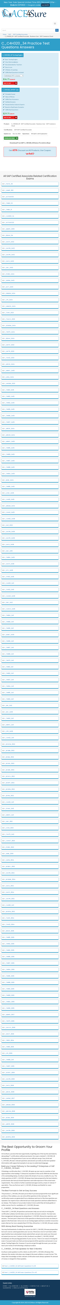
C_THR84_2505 (9, 1002)
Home (4, 34)
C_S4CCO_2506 (9, 1027)
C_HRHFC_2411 (9, 725)
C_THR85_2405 (9, 448)
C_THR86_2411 (9, 654)
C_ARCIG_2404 (9, 364)
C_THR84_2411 (9, 615)
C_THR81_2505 (9, 1047)
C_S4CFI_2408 (9, 564)
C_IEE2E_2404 (9, 480)
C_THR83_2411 (9, 699)
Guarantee (7, 1288)
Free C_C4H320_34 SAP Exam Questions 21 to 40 (20, 1272)
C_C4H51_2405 (9, 499)
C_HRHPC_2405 (9, 441)
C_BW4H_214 (8, 235)
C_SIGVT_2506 (9, 1034)
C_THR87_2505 (9, 963)
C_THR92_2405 (9, 403)
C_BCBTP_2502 (9, 783)
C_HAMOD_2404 (10, 306)
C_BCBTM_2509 (9, 1137)
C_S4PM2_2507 (9, 1098)
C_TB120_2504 (9, 1040)
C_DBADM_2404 (9, 293)
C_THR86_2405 (9, 487)
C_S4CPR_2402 (9, 255)
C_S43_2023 (8, 525)
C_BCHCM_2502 (9, 744)
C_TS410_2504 (9, 918)
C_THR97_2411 (9, 680)
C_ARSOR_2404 (9, 435)
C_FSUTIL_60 (8, 184)
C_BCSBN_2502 (9, 751)
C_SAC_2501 (8, 821)
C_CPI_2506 (8, 1053)
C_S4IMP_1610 (8, 190)
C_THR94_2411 (9, 686)
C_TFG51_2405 (9, 577)
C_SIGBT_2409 (9, 635)
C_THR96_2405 (9, 416)
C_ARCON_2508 (9, 1111)
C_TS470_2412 (9, 834)
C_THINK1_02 (8, 203)
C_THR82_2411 (9, 673)
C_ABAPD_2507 (9, 1015)
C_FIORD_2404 (9, 274)
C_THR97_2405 (9, 422)
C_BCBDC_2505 (9, 866)
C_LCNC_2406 (9, 493)
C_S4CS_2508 (9, 1085)
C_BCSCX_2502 (9, 776)
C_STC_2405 (8, 570)
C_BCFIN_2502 (9, 796)
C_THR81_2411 (8, 667)
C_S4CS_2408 (9, 544)
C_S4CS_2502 (9, 886)
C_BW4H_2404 (9, 338)
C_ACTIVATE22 (9, 222)
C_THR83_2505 (9, 989)
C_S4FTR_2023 (9, 351)
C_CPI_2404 (8, 300)
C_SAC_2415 (8, 551)
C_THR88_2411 (9, 1060)
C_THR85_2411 (9, 693)
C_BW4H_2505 (9, 931)
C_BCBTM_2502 (9, 912)
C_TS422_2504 (9, 924)
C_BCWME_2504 (9, 879)
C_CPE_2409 (8, 731)
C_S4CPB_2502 (9, 873)
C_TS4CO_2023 (9, 319)
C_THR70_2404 (9, 332)
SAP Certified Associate (20, 34)
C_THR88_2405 (9, 467)
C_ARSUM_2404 (9, 506)
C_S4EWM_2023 (9, 383)
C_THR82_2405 (9, 396)
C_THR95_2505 (9, 976)
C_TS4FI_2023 (9, 313)
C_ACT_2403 (8, 287)
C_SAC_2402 (8, 268)
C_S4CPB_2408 (9, 532)
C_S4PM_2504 (9, 860)
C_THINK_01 (8, 210)
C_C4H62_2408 (9, 519)
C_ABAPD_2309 (9, 229)
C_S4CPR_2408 (9, 538)
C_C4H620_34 (9, 216)
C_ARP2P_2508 (9, 1124)
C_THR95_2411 (9, 628)
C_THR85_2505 (9, 937)
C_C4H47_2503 (9, 841)
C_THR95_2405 (9, 409)
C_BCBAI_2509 (9, 1118)
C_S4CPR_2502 (9, 899)
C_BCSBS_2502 (9, 770)
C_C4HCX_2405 (9, 609)
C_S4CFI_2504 (9, 892)
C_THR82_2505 (9, 950)
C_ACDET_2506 (9, 1073)
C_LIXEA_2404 (9, 377)
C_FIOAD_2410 (9, 809)
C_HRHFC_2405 (9, 371)
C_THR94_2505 (9, 970)
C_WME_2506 (8, 854)
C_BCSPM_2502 (9, 789)
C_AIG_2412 (8, 705)
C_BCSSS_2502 (9, 763)
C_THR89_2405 (9, 454)
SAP (9, 34)
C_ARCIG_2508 (9, 1092)
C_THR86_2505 (9, 957)
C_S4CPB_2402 (9, 248)
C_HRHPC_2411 (9, 815)
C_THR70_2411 (9, 660)
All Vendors (13, 1286)
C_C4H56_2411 (9, 905)
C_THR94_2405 (9, 474)
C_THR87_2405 (9, 461)
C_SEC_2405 (8, 712)
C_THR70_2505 (9, 1021)
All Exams (24, 1286)
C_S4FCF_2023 (9, 345)
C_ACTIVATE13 (9, 197)
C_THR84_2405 (9, 557)
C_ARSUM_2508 (9, 1105)
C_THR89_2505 (9, 995)
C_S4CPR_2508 (9, 1131)
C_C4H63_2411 (9, 583)
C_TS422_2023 (9, 358)
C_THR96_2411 (9, 641)
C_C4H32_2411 (9, 802)
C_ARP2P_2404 (9, 429)
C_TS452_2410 (9, 590)
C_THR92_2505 (9, 944)
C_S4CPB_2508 (9, 1079)
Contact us (34, 1286)
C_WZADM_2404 (10, 326)
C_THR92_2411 (9, 718)
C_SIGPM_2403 (9, 280)
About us (44, 1286)
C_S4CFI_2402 (9, 242)
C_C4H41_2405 (9, 512)
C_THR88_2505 (9, 982)
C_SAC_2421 (8, 602)
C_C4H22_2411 (9, 738)
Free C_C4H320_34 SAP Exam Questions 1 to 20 (20, 1266)
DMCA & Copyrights (20, 1288)
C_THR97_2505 (9, 1066)
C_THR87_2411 (9, 648)
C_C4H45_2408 (9, 596)
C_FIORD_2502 (9, 847)
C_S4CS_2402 (9, 261)
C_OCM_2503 (8, 828)
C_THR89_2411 (9, 622)
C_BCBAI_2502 (9, 757)
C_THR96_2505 (9, 1008)
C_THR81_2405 (9, 390)
